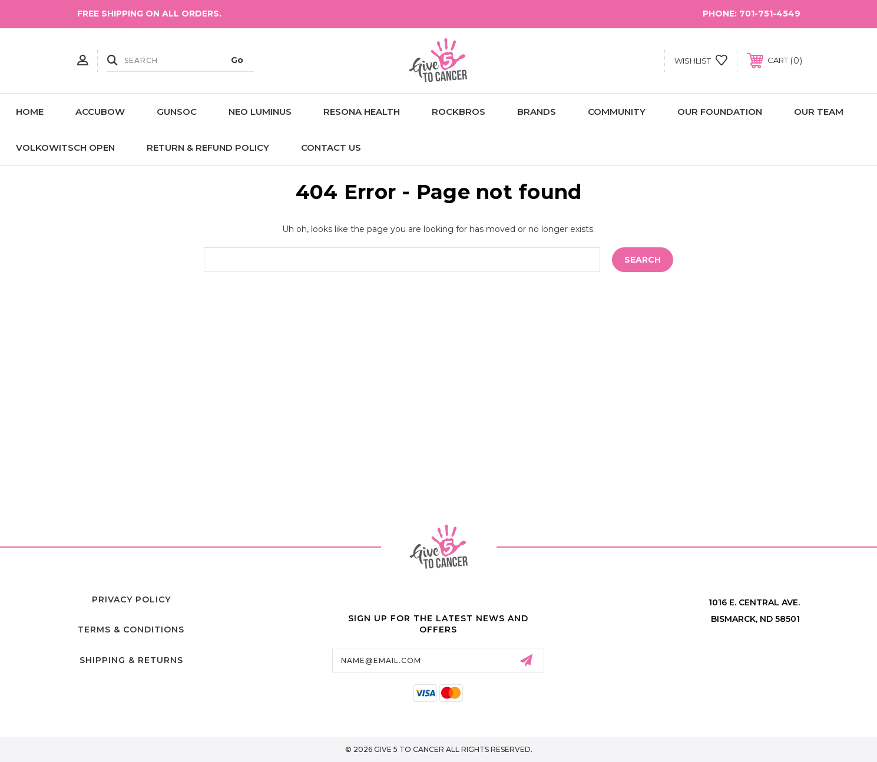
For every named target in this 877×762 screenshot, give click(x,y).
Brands (536, 111)
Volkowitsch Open (65, 147)
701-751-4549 (769, 13)
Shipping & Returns (131, 660)
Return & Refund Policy (208, 147)
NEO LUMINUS (260, 111)
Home (30, 111)
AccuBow (100, 111)
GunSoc (177, 111)
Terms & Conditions (131, 629)
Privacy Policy (131, 599)
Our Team (818, 111)
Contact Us (331, 147)
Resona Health (361, 111)
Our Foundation (719, 111)
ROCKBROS (458, 111)
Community (617, 111)
